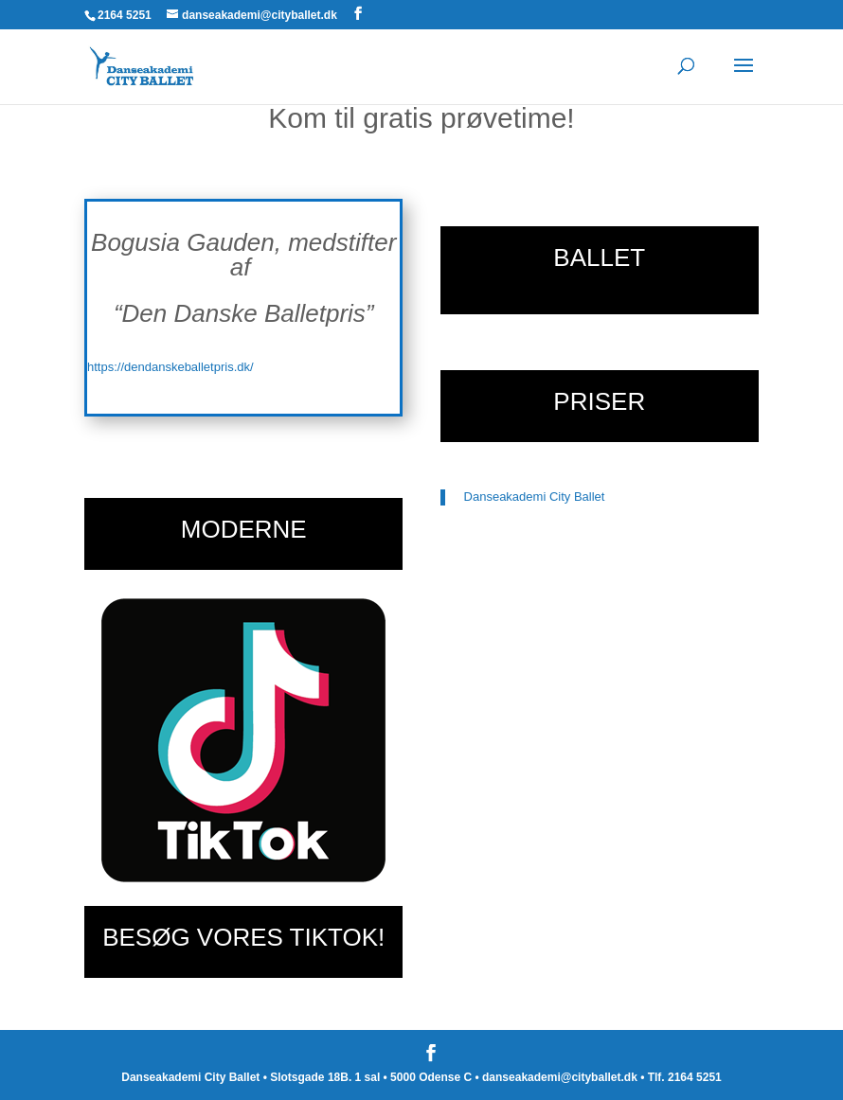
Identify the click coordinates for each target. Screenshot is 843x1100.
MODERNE (244, 529)
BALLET (599, 257)
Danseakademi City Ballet (534, 496)
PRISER (599, 401)
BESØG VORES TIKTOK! (243, 937)
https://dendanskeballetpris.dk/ (170, 367)
